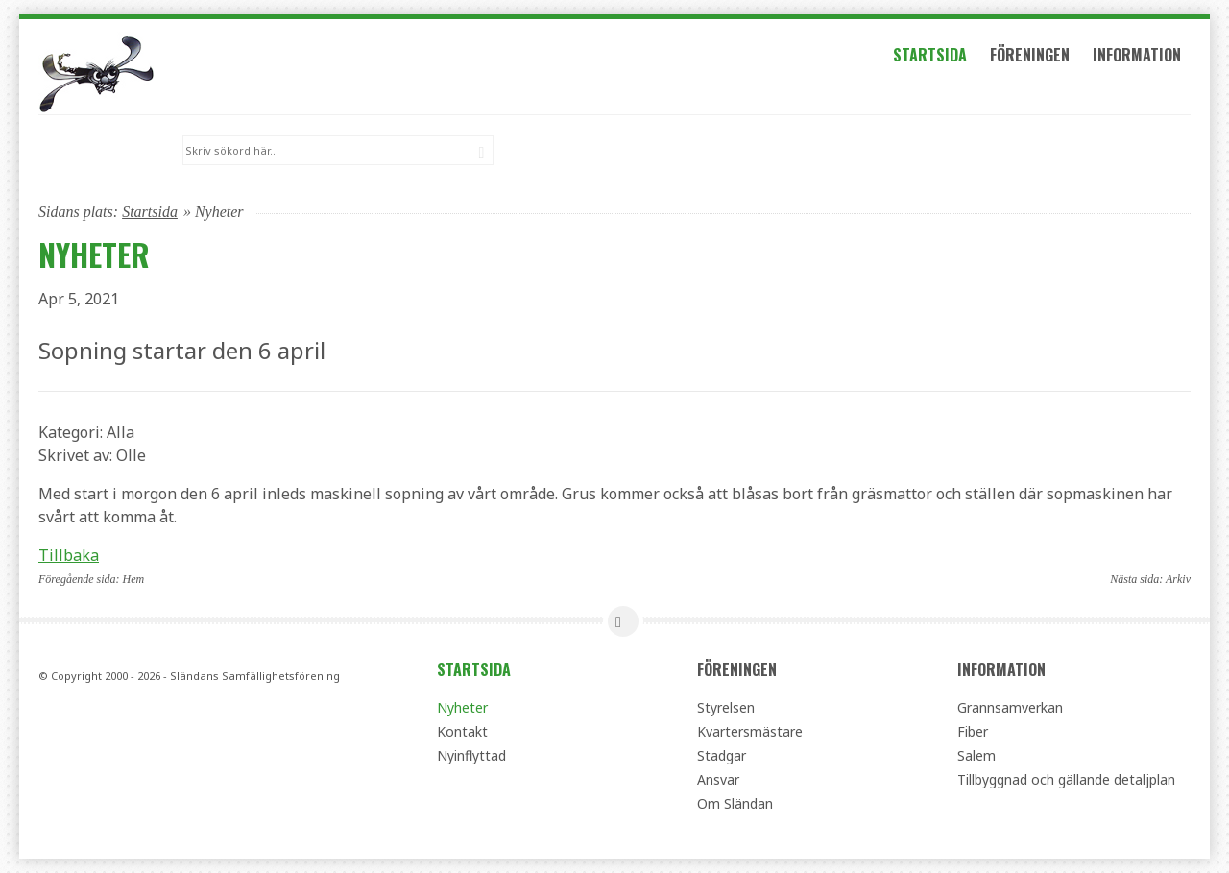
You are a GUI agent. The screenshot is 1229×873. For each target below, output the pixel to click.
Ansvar (718, 779)
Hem (134, 578)
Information (1140, 55)
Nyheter (462, 707)
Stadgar (721, 755)
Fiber (972, 731)
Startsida (933, 55)
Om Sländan (735, 803)
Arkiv (1178, 578)
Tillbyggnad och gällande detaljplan (1066, 779)
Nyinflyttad (471, 755)
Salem (976, 755)
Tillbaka (68, 554)
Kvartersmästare (750, 731)
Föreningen (1032, 55)
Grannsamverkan (1010, 707)
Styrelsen (726, 707)
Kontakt (462, 731)
